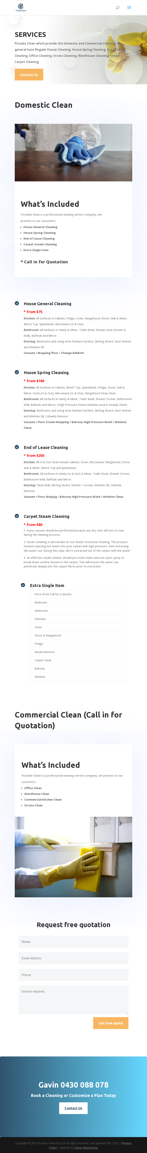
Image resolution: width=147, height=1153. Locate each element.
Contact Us (29, 75)
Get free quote (111, 1023)
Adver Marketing (86, 1148)
